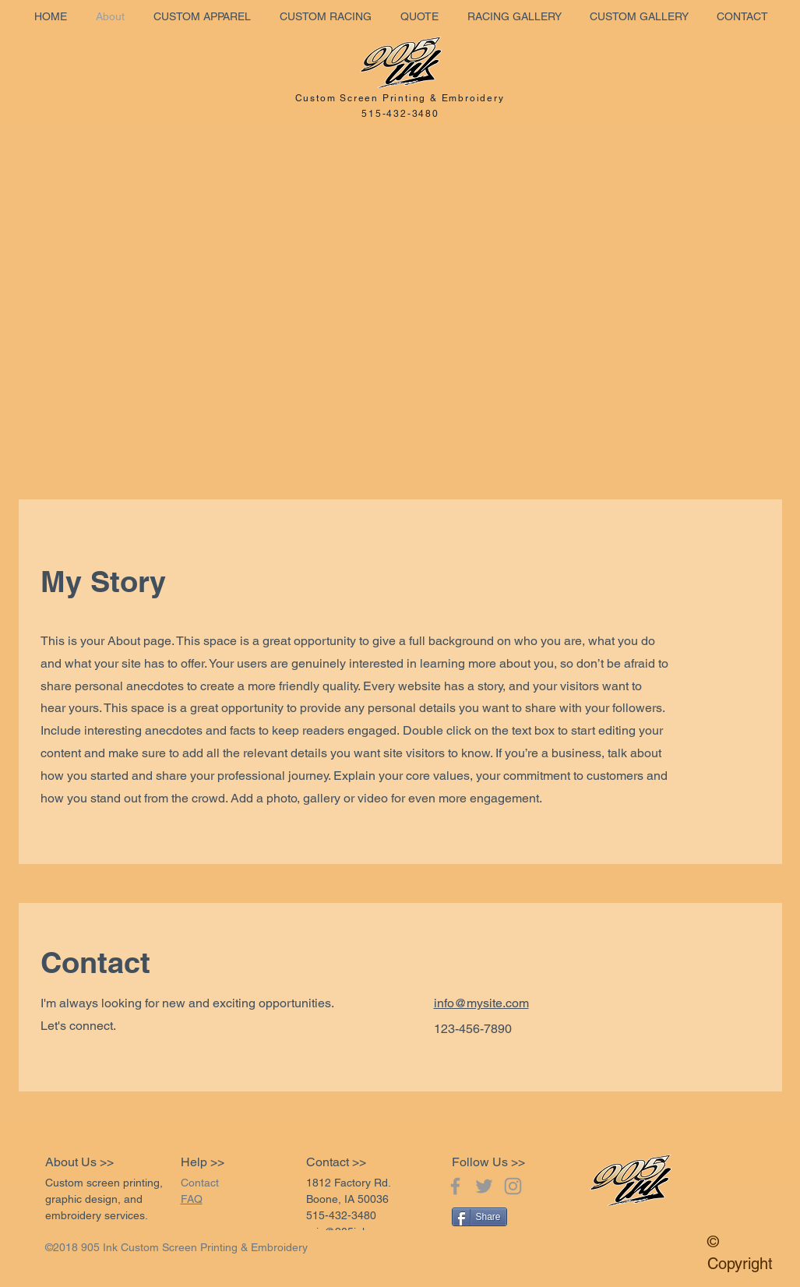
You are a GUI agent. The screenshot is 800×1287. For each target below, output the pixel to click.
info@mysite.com (481, 1003)
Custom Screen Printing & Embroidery (400, 98)
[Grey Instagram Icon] (513, 1186)
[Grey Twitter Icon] (484, 1186)
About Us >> (79, 1162)
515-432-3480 (400, 113)
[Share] (479, 1217)
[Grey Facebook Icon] (455, 1186)
